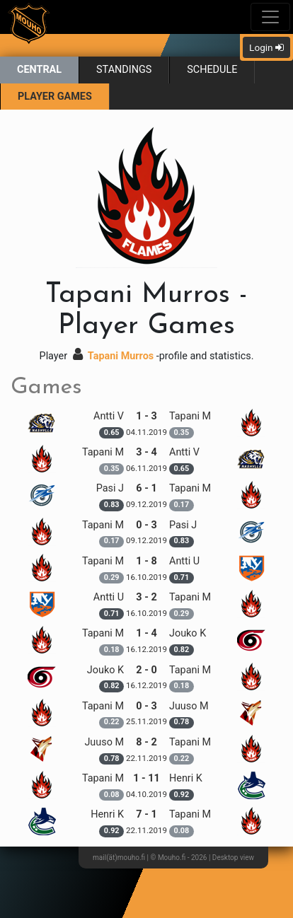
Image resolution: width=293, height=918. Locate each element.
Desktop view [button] (233, 857)
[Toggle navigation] (270, 17)
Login (266, 47)
